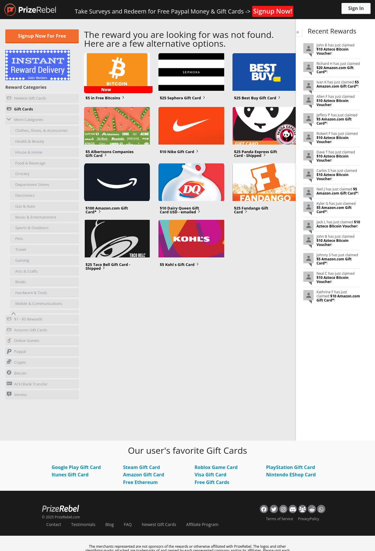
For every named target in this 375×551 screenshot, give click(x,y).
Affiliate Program (202, 524)
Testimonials (83, 524)
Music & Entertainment (35, 217)
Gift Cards (20, 110)
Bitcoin (16, 373)
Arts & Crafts (26, 271)
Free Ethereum (140, 482)
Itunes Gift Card (69, 474)
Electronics (24, 195)
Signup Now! (272, 10)
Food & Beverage (30, 163)
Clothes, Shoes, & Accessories (41, 130)
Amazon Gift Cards (27, 331)
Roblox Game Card (216, 467)
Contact (53, 524)
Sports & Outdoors (31, 227)
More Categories (25, 119)
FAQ (128, 524)
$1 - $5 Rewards (24, 320)
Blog (109, 524)
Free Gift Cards (212, 482)
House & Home (28, 152)
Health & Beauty (29, 141)
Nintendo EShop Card (291, 474)
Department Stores (32, 184)
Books (20, 281)
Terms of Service (279, 518)
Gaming (22, 260)
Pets (19, 238)
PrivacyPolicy (308, 518)
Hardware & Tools (31, 292)
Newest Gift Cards (26, 99)
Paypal (16, 352)
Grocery (22, 173)
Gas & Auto (25, 206)
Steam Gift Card (141, 467)
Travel (20, 249)
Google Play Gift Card (76, 467)
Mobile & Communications (38, 303)
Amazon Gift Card (143, 474)
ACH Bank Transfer (27, 384)
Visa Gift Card (210, 474)
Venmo (17, 394)
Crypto (16, 362)
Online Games (23, 341)
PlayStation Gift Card (290, 467)
